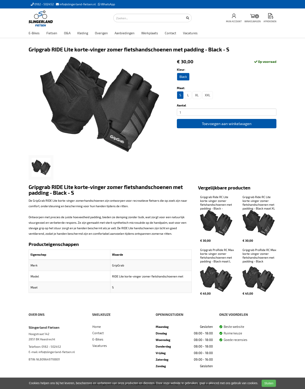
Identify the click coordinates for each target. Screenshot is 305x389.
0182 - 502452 (51, 346)
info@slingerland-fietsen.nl (57, 352)
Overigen (101, 33)
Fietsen (51, 33)
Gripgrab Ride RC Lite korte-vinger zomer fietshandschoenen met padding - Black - (216, 202)
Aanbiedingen (124, 33)
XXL (207, 95)
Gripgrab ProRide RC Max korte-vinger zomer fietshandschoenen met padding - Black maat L (217, 255)
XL (197, 95)
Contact (170, 33)
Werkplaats (149, 33)
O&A (67, 33)
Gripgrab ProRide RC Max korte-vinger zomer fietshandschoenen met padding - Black (260, 255)
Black (183, 77)
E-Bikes (34, 33)
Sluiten (268, 383)
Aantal (181, 105)
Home (96, 326)
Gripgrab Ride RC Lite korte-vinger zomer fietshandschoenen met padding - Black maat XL (259, 202)
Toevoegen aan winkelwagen (226, 123)
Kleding (82, 33)
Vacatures (190, 33)
